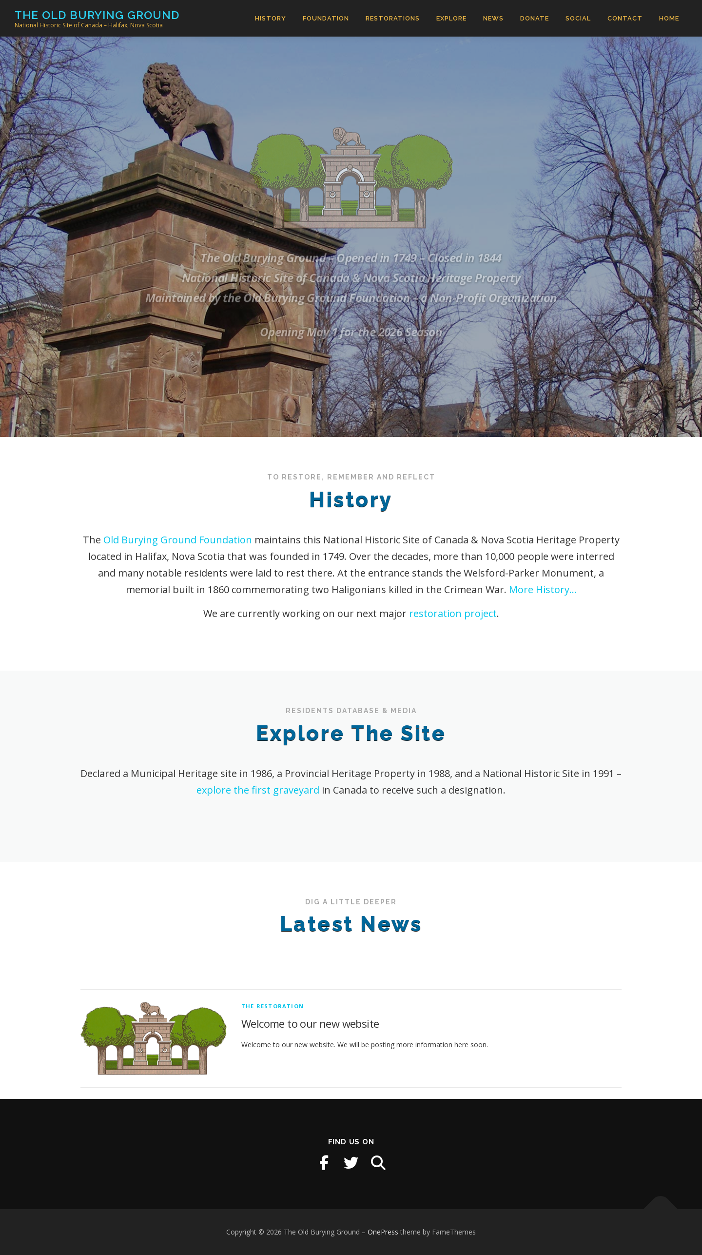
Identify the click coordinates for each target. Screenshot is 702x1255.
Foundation (326, 18)
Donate (534, 18)
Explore (451, 18)
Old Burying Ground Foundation (177, 539)
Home (669, 18)
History (270, 18)
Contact (625, 18)
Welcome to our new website (310, 1059)
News (493, 18)
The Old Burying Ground (97, 14)
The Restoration (272, 1041)
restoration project (453, 613)
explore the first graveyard (257, 790)
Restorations (393, 18)
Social (578, 18)
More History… (543, 589)
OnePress (383, 1231)
